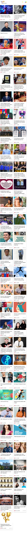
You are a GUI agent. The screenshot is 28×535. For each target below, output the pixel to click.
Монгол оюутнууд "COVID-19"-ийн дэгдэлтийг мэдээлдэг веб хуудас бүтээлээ (6, 367)
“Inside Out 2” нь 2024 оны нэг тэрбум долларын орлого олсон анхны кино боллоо (19, 34)
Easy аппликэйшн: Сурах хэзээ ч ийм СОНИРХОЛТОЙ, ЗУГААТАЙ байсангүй (19, 122)
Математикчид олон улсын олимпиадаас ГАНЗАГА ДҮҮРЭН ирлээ (6, 525)
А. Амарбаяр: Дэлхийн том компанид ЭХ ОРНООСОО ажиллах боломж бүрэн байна (20, 262)
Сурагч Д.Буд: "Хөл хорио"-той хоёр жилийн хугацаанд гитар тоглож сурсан (19, 157)
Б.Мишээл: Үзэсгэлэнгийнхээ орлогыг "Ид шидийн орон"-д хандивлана (5, 315)
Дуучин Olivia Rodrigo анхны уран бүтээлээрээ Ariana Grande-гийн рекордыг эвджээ (19, 227)
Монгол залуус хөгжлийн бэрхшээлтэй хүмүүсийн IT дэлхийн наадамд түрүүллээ (5, 122)
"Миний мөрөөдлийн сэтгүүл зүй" (19, 436)
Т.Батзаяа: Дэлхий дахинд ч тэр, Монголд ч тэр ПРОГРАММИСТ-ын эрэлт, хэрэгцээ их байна (19, 297)
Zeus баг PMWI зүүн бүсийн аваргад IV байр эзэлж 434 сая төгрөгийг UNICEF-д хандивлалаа (19, 174)
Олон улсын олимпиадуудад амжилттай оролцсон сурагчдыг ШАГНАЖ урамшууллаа (6, 139)
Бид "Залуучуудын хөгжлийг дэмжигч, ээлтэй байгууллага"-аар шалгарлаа (6, 87)
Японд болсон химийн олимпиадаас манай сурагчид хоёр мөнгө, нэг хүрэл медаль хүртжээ (6, 174)
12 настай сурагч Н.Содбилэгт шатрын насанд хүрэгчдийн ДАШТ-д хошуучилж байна (19, 104)
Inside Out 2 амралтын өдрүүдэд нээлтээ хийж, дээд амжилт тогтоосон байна (6, 52)
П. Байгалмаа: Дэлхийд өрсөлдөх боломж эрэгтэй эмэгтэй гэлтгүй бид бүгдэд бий (19, 420)
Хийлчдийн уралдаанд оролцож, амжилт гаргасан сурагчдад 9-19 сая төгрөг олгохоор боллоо (19, 367)
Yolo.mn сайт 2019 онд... (5, 401)
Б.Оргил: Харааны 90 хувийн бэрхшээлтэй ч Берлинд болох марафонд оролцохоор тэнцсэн (6, 157)
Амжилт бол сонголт (4, 33)
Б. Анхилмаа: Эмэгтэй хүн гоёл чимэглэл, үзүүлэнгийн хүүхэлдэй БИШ (6, 210)
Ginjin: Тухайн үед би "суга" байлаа (6, 419)
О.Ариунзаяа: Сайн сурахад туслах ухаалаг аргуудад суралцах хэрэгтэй (6, 332)
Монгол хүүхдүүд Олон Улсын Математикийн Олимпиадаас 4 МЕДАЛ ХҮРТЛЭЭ (6, 280)
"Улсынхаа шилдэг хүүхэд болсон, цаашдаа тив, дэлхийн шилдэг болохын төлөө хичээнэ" (6, 69)
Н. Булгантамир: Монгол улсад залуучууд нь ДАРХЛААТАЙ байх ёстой (19, 350)
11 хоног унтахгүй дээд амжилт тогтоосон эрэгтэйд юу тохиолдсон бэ (19, 17)
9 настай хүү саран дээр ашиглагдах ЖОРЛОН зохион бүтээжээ (5, 262)
